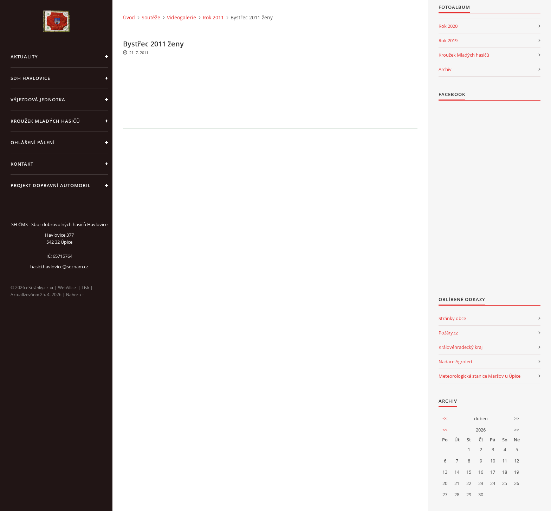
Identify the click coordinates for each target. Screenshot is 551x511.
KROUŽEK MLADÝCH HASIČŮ (45, 121)
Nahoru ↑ (75, 295)
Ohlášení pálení (33, 142)
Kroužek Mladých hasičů (464, 55)
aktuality (24, 56)
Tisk (85, 287)
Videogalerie (181, 17)
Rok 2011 (213, 17)
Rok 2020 (448, 26)
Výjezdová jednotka (38, 99)
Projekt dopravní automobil (51, 185)
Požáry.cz (448, 333)
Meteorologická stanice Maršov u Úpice (479, 376)
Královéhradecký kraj (460, 347)
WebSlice (67, 287)
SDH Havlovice (30, 78)
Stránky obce (452, 318)
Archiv (445, 69)
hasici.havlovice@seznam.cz (59, 266)
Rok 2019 (448, 40)
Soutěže (151, 17)
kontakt (22, 164)
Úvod (129, 17)
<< (444, 418)
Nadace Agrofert (456, 361)
